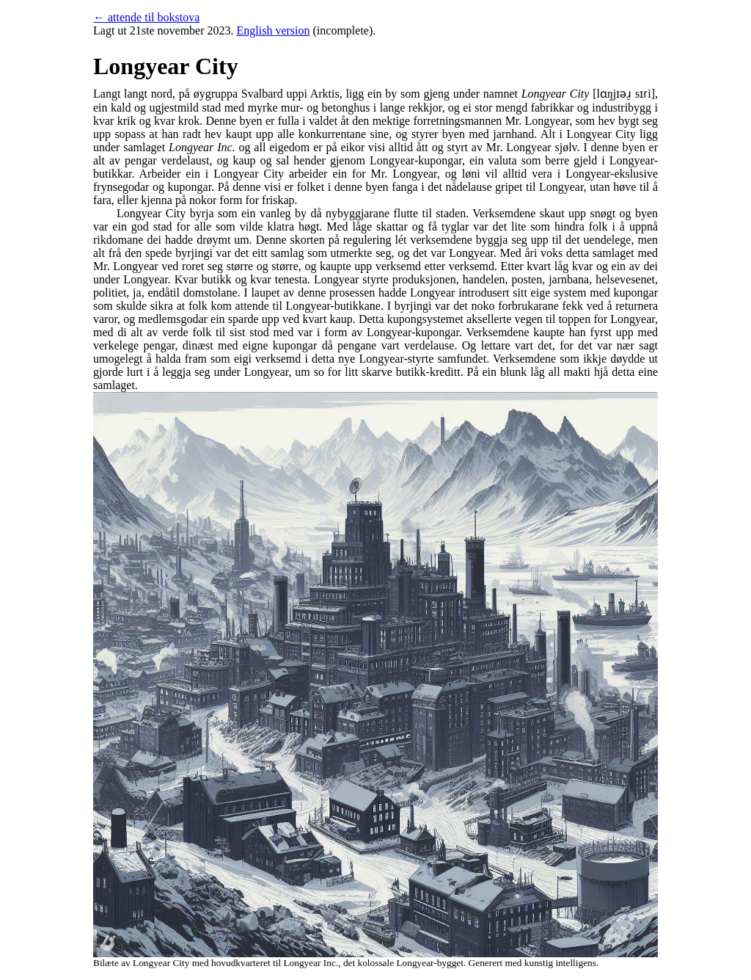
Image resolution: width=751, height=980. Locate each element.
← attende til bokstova (146, 17)
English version (273, 30)
